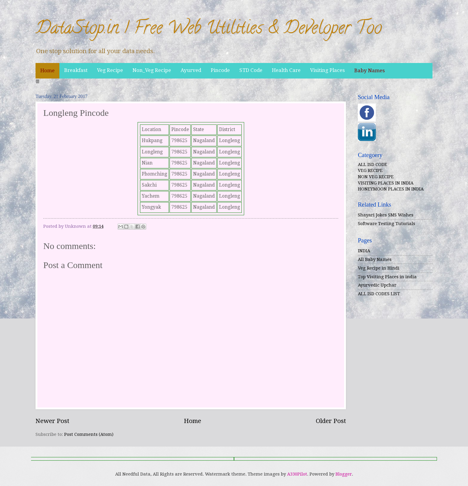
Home (47, 70)
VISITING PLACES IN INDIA (385, 183)
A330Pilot (297, 474)
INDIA (364, 250)
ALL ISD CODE (372, 164)
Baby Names (369, 70)
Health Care (286, 70)
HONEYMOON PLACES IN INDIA (391, 189)
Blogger (343, 474)
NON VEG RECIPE (376, 176)
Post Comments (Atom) (88, 434)
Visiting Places (327, 70)
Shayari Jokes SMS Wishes (385, 215)
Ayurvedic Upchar (377, 285)
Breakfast (75, 70)
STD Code (250, 70)
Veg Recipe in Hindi (378, 268)
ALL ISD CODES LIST (379, 293)
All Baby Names (375, 259)
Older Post (331, 421)
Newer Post (52, 421)
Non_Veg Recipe (152, 70)
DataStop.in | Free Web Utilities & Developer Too (209, 30)
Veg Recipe (110, 70)
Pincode (220, 70)
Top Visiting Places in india (387, 276)
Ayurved (191, 70)
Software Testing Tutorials (386, 223)
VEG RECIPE (370, 170)
